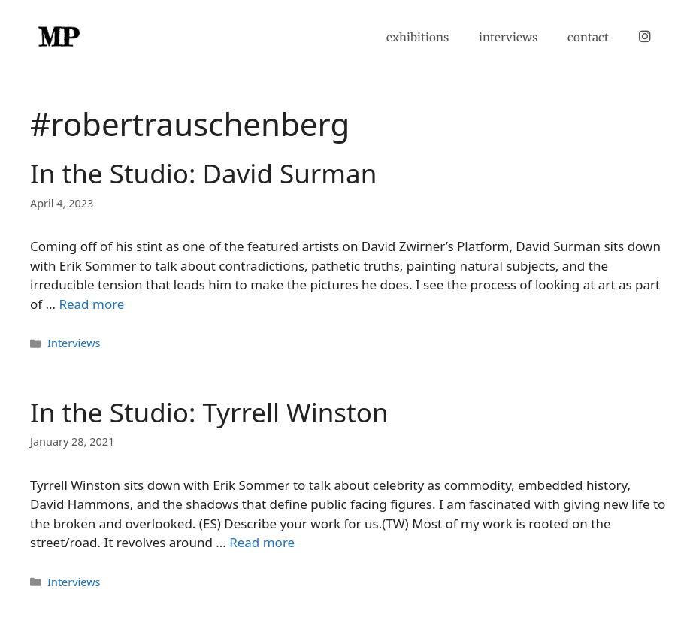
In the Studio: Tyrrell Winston (209, 412)
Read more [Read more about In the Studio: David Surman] (91, 304)
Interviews (73, 343)
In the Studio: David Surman (203, 173)
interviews (508, 37)
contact (588, 37)
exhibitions (417, 37)
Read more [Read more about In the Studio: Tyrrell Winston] (262, 542)
